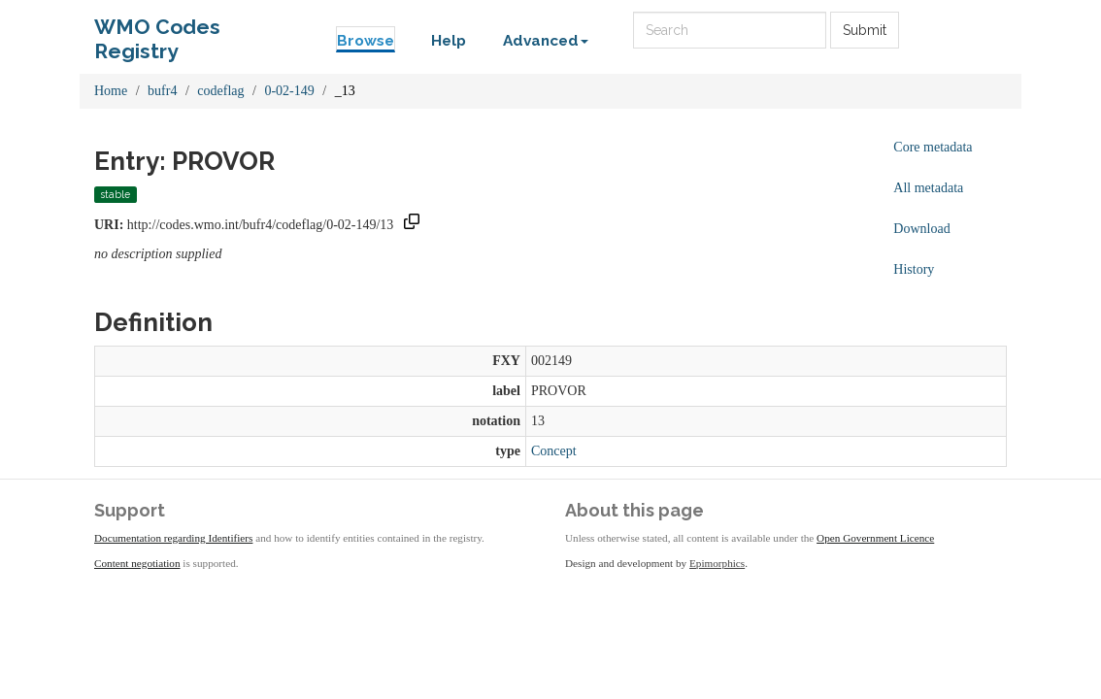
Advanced (545, 41)
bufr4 (162, 90)
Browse (365, 41)
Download (921, 228)
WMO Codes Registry (157, 32)
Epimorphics (717, 563)
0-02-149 (289, 90)
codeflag (220, 90)
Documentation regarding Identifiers (173, 538)
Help (448, 41)
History (913, 269)
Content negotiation (137, 563)
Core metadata (932, 147)
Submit (864, 30)
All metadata (928, 188)
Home (110, 90)
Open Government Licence (875, 538)
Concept (554, 451)
